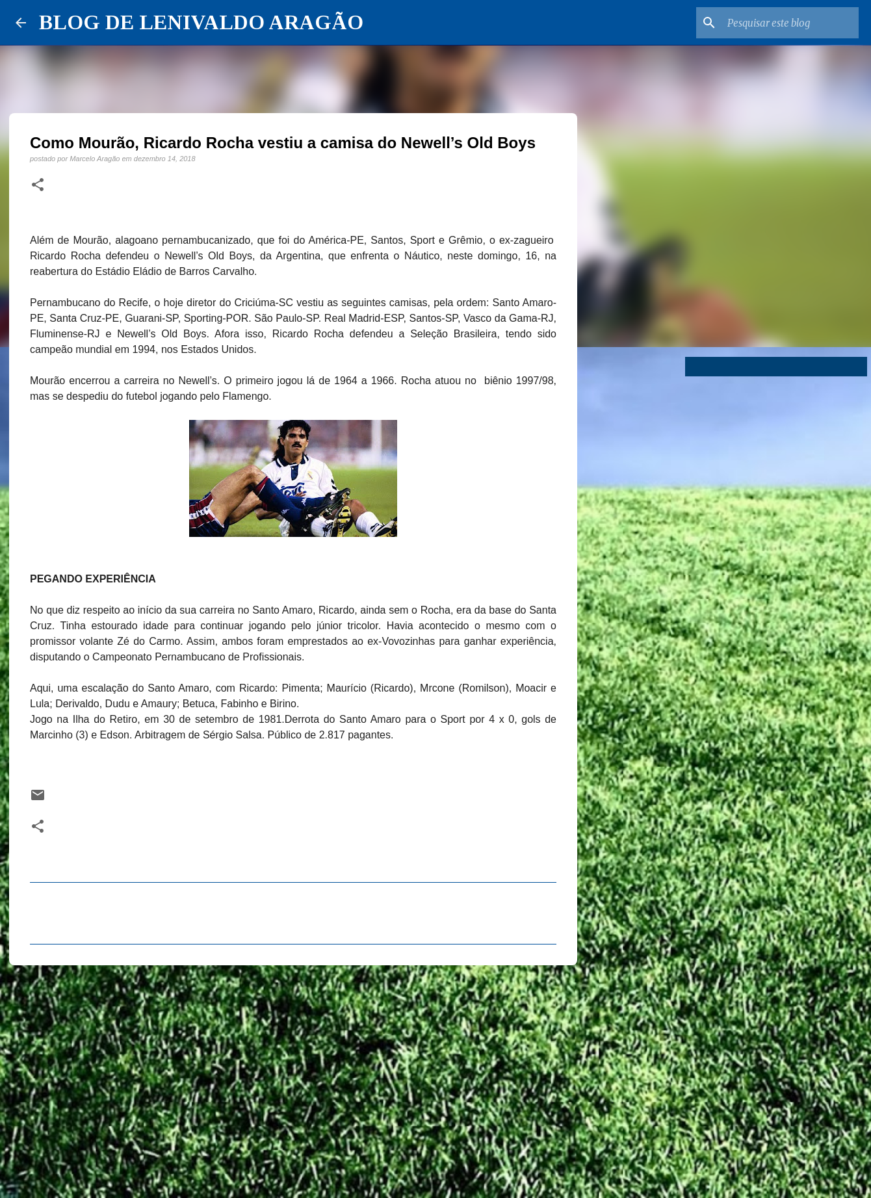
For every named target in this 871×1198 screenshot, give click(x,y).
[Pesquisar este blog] (790, 22)
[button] (38, 185)
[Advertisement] (293, 1076)
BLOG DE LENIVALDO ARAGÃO (201, 22)
